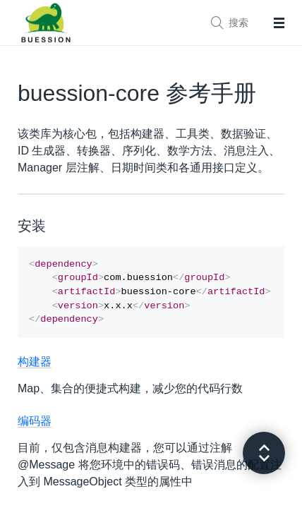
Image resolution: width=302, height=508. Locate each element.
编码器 (35, 428)
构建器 (35, 369)
